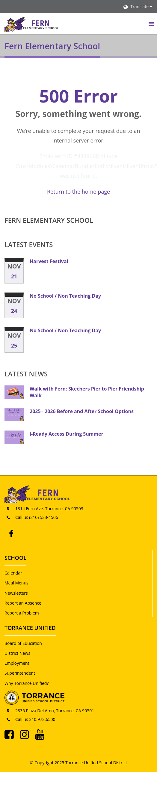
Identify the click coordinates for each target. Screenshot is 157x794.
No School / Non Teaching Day (65, 296)
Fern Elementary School (48, 220)
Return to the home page (78, 191)
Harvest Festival (49, 261)
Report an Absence (22, 603)
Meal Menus (16, 583)
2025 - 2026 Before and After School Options (82, 411)
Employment (16, 663)
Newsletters (16, 593)
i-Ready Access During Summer (66, 434)
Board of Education (23, 643)
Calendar (13, 573)
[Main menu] (151, 23)
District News (17, 653)
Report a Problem (21, 613)
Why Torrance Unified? (26, 683)
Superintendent (19, 673)
